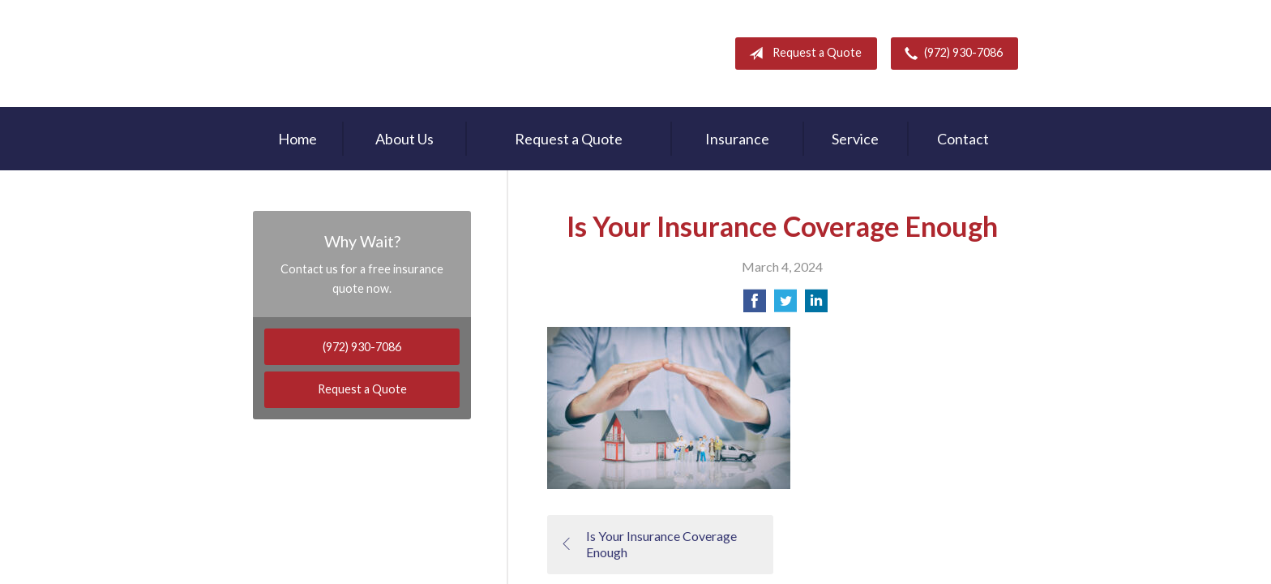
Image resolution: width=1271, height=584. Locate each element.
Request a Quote (802, 53)
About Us (404, 139)
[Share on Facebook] (754, 305)
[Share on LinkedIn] (816, 305)
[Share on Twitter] (785, 305)
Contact (963, 139)
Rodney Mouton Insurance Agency (357, 53)
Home (297, 139)
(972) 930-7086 (950, 53)
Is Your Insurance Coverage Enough (648, 544)
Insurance (737, 139)
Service (855, 139)
